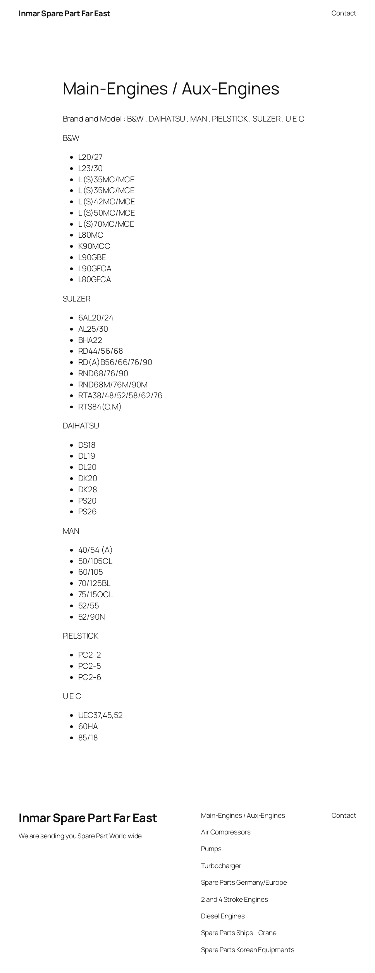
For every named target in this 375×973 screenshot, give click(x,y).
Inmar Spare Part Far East (64, 13)
